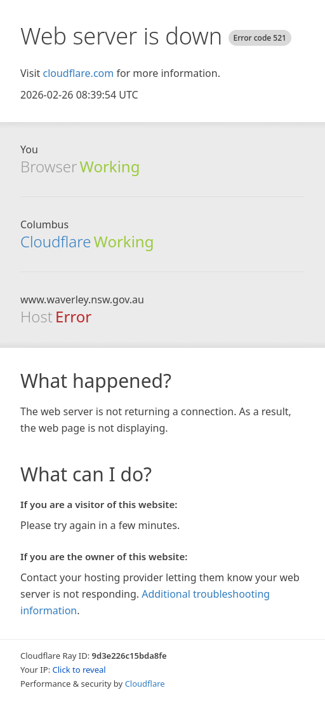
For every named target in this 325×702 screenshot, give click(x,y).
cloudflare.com (78, 73)
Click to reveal (79, 669)
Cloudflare (55, 241)
